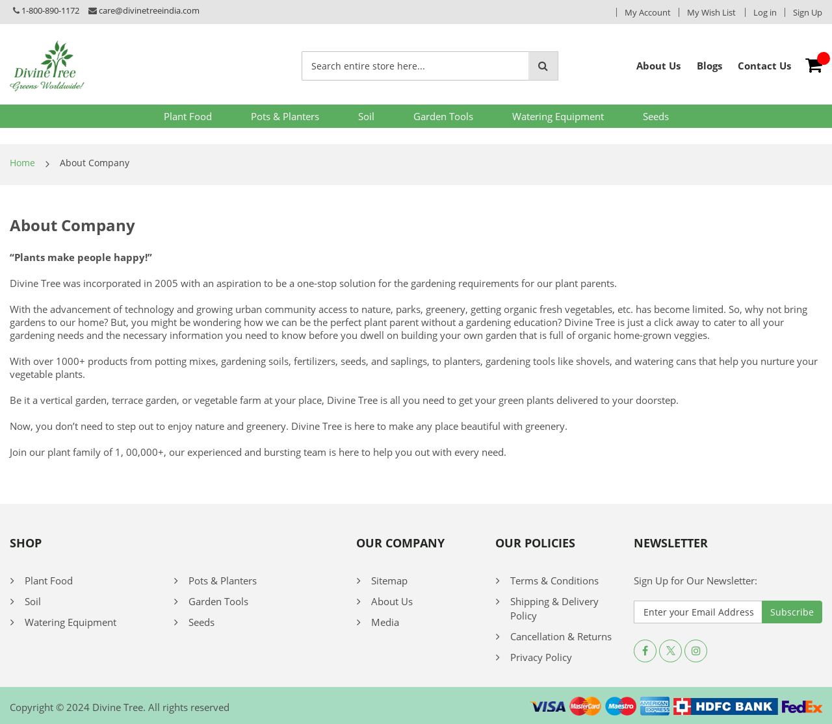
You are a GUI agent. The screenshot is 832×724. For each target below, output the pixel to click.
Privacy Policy (541, 657)
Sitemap (389, 580)
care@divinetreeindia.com (149, 10)
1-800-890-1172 (50, 10)
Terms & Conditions (554, 580)
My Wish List (711, 12)
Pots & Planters (285, 116)
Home (22, 162)
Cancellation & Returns (561, 636)
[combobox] (415, 66)
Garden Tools (443, 116)
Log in (765, 12)
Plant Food (188, 116)
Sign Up (807, 12)
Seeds (656, 116)
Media (385, 622)
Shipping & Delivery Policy (554, 608)
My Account (648, 12)
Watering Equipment (558, 116)
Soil (366, 116)
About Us (392, 601)
